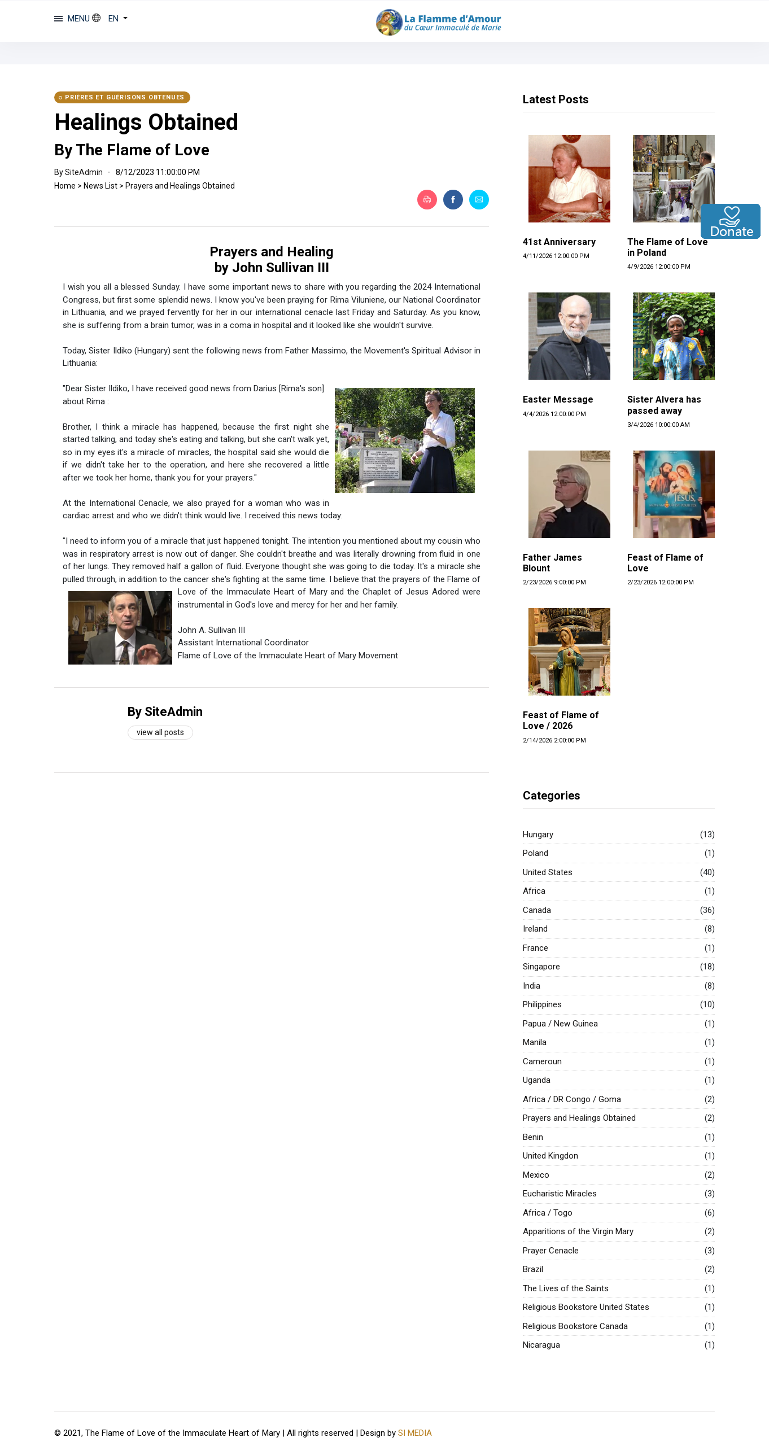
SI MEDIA (415, 1433)
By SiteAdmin (165, 712)
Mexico (536, 1175)
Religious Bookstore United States (586, 1307)
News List (100, 185)
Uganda (536, 1080)
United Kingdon (550, 1156)
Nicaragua (541, 1345)
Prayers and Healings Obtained (180, 185)
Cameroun (542, 1061)
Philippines (542, 1004)
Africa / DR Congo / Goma (572, 1099)
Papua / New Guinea (560, 1024)
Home (65, 185)
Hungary (538, 834)
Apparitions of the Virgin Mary (578, 1231)
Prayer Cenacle (551, 1251)
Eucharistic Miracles (560, 1194)
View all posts (160, 732)
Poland (535, 853)
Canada (537, 910)
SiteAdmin (84, 172)
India (531, 986)
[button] (110, 19)
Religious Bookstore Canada (575, 1326)
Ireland (535, 929)
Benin (533, 1137)
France (535, 948)
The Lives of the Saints (566, 1288)
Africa (534, 891)
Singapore (541, 967)
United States (548, 872)
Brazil (533, 1269)
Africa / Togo (548, 1213)
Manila (535, 1042)
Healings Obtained (146, 122)
